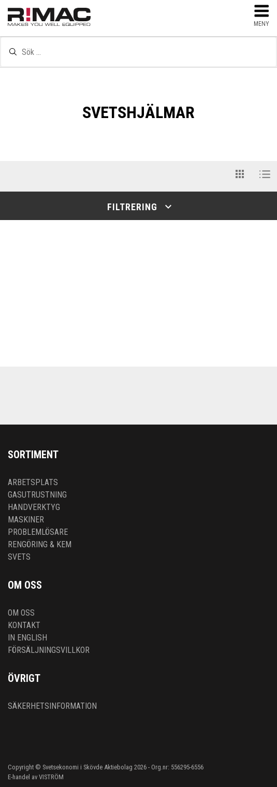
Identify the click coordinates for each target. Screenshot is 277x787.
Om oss (21, 613)
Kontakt (24, 625)
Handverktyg (34, 507)
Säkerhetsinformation (52, 706)
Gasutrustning (37, 495)
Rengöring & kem (39, 544)
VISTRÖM (51, 777)
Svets (19, 557)
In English (27, 638)
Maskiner (26, 519)
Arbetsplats (33, 482)
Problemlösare (38, 532)
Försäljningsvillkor (49, 650)
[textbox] (138, 51)
